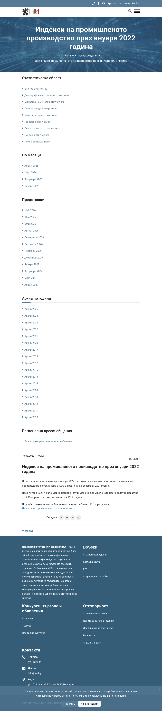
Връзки (112, 3)
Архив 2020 (31, 342)
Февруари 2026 (33, 179)
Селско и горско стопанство (41, 128)
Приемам (69, 703)
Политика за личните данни (98, 620)
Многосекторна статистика (40, 115)
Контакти (124, 3)
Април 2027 (31, 284)
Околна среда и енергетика (40, 108)
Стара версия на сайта (95, 576)
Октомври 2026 (33, 244)
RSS (85, 569)
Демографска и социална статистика (46, 95)
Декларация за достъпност (98, 628)
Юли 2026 (30, 223)
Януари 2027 (31, 264)
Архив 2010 (31, 417)
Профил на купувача (33, 633)
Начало (69, 55)
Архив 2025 (31, 309)
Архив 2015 (31, 376)
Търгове (26, 625)
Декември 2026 (33, 257)
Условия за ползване (95, 613)
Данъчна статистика (36, 135)
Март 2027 (30, 278)
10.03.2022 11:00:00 (33, 455)
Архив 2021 (31, 336)
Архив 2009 (31, 390)
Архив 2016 (31, 369)
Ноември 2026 (33, 250)
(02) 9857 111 (35, 662)
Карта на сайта (91, 562)
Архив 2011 (31, 410)
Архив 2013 (31, 397)
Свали (134, 458)
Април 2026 (31, 165)
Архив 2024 (31, 315)
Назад (27, 530)
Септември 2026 (34, 237)
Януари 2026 (31, 186)
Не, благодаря (89, 703)
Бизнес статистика (35, 88)
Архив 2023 (31, 322)
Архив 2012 (31, 403)
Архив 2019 (31, 349)
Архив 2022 (31, 329)
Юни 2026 (30, 217)
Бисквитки (89, 635)
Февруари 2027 (33, 271)
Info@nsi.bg (34, 673)
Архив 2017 (31, 363)
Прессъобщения (87, 55)
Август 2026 (31, 230)
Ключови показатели (37, 141)
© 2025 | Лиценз (92, 642)
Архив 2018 (31, 356)
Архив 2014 (31, 383)
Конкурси (27, 618)
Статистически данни (95, 554)
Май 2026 (30, 210)
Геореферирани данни (37, 121)
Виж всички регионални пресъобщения (48, 441)
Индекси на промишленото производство (47, 508)
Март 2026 (30, 172)
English (136, 3)
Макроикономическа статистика (44, 101)
